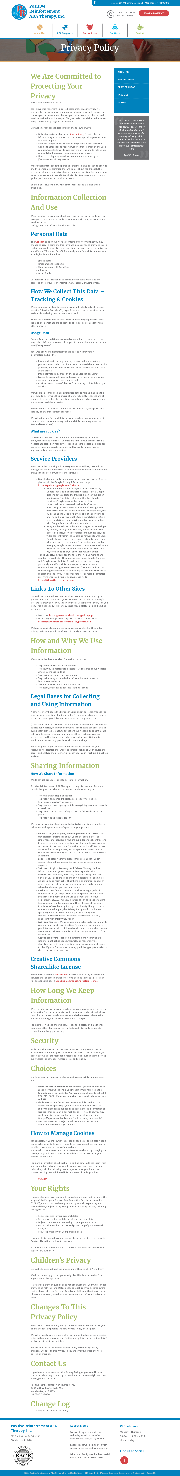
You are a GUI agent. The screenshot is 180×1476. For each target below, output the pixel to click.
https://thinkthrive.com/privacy (56, 580)
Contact (140, 29)
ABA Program (126, 79)
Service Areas (90, 29)
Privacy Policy (93, 1473)
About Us (123, 72)
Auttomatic (61, 974)
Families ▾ (115, 29)
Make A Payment (154, 13)
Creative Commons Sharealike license (77, 981)
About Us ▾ (39, 29)
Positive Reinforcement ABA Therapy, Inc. (47, 11)
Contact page (77, 134)
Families (123, 95)
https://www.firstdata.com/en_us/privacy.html (65, 621)
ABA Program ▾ (65, 29)
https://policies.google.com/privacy (58, 485)
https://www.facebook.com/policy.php (71, 615)
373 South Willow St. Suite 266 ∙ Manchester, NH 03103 (140, 3)
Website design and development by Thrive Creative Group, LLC (129, 1473)
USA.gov (42, 1178)
